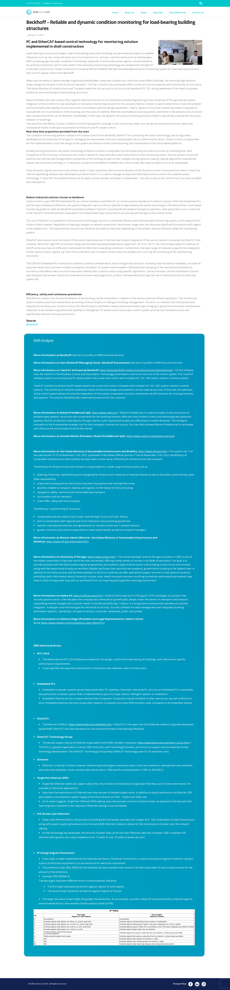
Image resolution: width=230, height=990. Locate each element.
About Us (129, 12)
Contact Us (198, 12)
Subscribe (158, 12)
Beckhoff (32, 324)
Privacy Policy (179, 983)
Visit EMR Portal (177, 12)
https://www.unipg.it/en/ (102, 556)
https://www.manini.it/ (104, 412)
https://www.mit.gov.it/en (152, 451)
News (143, 12)
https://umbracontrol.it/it (87, 595)
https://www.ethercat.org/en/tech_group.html (164, 742)
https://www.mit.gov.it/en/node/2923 (67, 541)
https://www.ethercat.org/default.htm (90, 724)
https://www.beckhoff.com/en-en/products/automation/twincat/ (136, 370)
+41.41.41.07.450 (33, 3)
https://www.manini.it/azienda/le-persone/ (150, 436)
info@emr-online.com (52, 3)
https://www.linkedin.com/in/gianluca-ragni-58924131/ (73, 622)
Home (115, 12)
